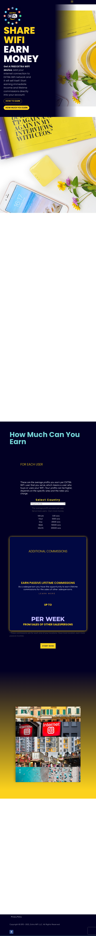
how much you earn (18, 108)
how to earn (14, 101)
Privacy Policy (16, 918)
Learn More (47, 594)
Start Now (48, 647)
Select (47, 504)
